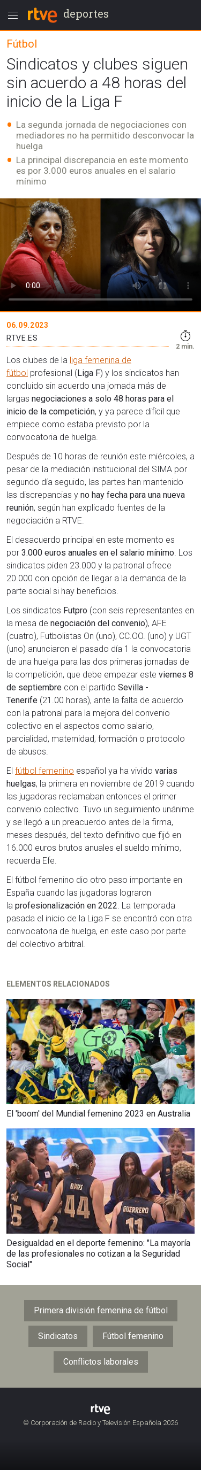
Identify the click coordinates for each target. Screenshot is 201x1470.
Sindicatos (58, 1336)
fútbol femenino (44, 771)
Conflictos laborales (100, 1362)
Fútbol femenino (132, 1336)
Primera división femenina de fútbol (101, 1310)
